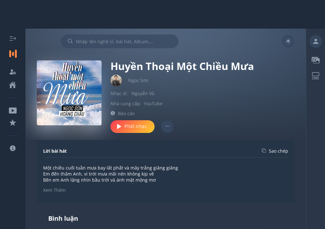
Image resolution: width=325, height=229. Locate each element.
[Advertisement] (162, 14)
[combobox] (119, 41)
